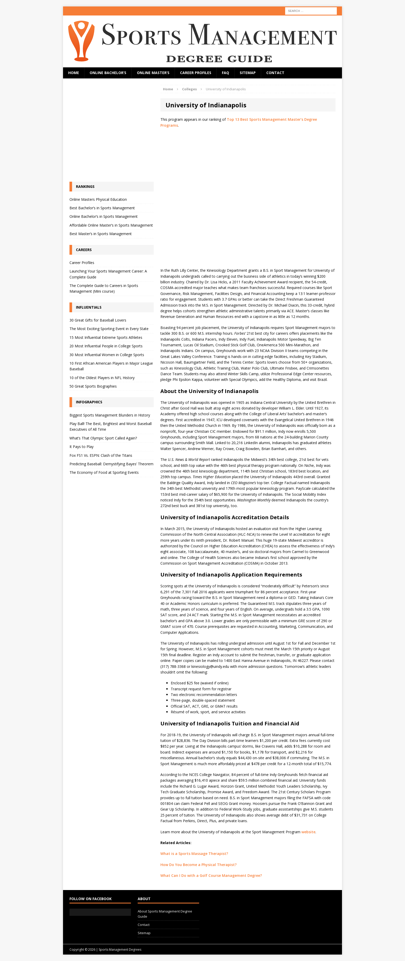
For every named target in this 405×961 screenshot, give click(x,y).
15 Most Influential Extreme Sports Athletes (105, 337)
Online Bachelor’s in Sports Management (103, 216)
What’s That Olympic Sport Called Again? (103, 438)
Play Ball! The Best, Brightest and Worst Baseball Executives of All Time (110, 426)
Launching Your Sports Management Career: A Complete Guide (108, 274)
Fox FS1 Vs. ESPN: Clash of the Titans (100, 455)
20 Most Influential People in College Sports (106, 345)
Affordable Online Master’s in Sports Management (111, 225)
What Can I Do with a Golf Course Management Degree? (211, 875)
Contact (275, 72)
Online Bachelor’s (108, 72)
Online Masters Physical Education (98, 199)
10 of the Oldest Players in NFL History (102, 377)
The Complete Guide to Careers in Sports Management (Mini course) (103, 288)
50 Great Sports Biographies (93, 386)
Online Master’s (153, 72)
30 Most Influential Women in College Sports (106, 354)
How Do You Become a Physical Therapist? (198, 864)
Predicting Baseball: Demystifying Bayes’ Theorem (111, 463)
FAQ (225, 72)
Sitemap (248, 72)
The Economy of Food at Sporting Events (104, 472)
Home (73, 72)
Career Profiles (195, 72)
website (308, 831)
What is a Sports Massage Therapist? (194, 853)
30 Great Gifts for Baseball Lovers (97, 320)
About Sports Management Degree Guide (165, 914)
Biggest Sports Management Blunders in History (109, 415)
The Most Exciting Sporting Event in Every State (109, 328)
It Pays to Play (81, 446)
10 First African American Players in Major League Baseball (111, 366)
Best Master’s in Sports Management (100, 233)
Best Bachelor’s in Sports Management (102, 207)
